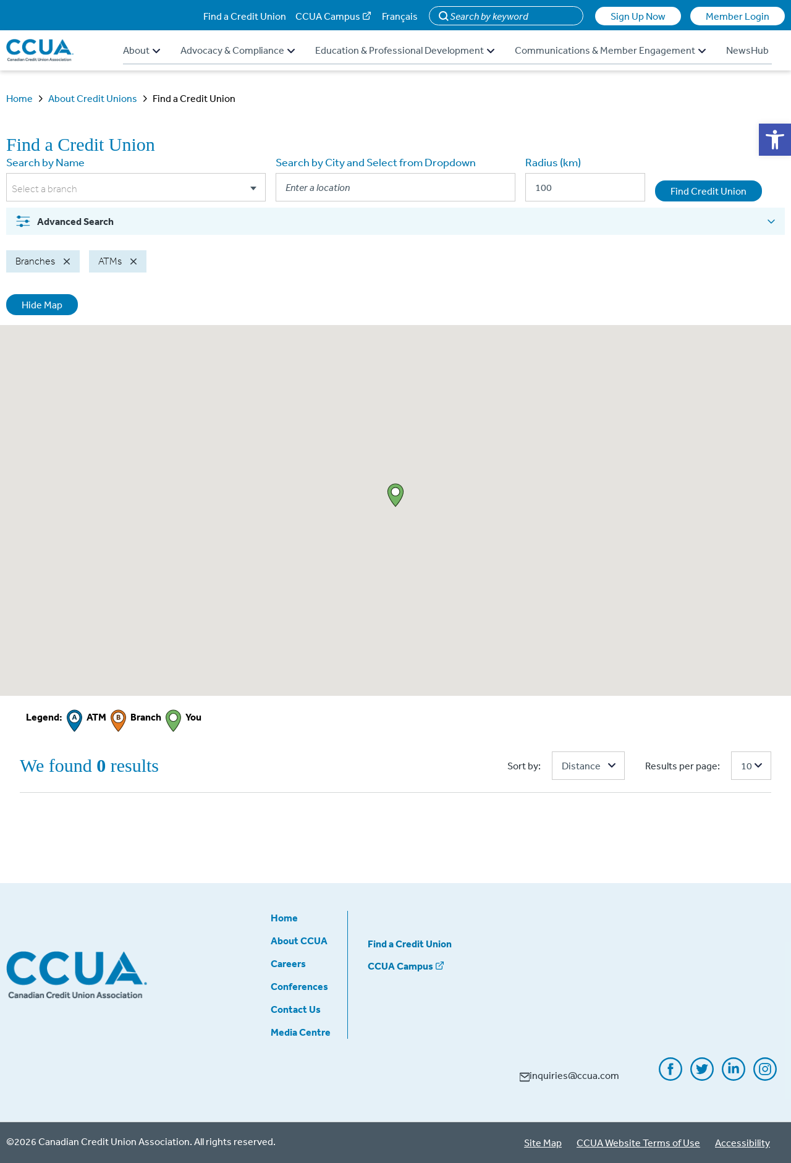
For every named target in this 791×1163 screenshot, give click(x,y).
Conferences (299, 986)
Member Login (737, 16)
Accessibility (742, 1142)
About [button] (141, 50)
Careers (288, 963)
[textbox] (136, 189)
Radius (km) (553, 162)
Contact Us (296, 1009)
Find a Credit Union (244, 16)
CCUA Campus (327, 16)
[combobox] (136, 189)
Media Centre (301, 1032)
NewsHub (747, 50)
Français (400, 16)
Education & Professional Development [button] (404, 50)
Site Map (543, 1142)
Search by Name (45, 162)
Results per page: (682, 765)
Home (19, 98)
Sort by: (524, 765)
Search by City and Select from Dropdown (376, 162)
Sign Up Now (638, 16)
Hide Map (42, 304)
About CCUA (299, 940)
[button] (775, 140)
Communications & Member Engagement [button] (610, 50)
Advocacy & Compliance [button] (237, 50)
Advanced (64, 221)
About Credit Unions (92, 98)
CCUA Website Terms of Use (638, 1142)
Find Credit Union (708, 191)
